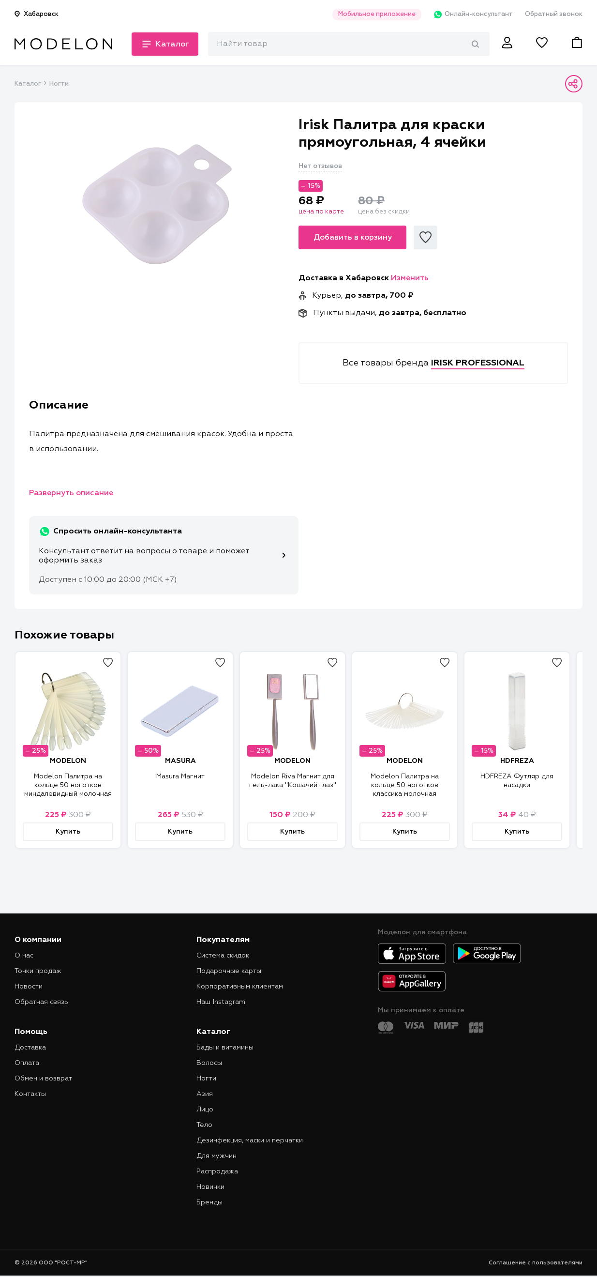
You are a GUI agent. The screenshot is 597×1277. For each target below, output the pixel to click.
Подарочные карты (228, 971)
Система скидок (222, 955)
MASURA (180, 761)
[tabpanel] (156, 204)
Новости (29, 986)
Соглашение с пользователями (535, 1263)
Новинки (210, 1187)
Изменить (410, 278)
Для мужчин (216, 1156)
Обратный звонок (553, 14)
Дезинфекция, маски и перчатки (249, 1140)
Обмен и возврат (43, 1078)
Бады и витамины (225, 1047)
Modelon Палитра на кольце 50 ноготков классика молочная (405, 785)
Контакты (30, 1094)
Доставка (30, 1047)
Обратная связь (41, 1002)
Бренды (209, 1202)
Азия (204, 1094)
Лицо (204, 1109)
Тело (204, 1125)
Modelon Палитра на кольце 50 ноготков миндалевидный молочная (68, 785)
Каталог (28, 84)
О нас (24, 955)
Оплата (27, 1063)
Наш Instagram (220, 1002)
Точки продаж (38, 971)
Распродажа (217, 1171)
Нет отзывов (320, 166)
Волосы (209, 1063)
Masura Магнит (180, 776)
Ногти (59, 84)
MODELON (68, 761)
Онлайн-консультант (473, 14)
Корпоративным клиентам (239, 986)
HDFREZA (517, 761)
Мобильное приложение (376, 14)
